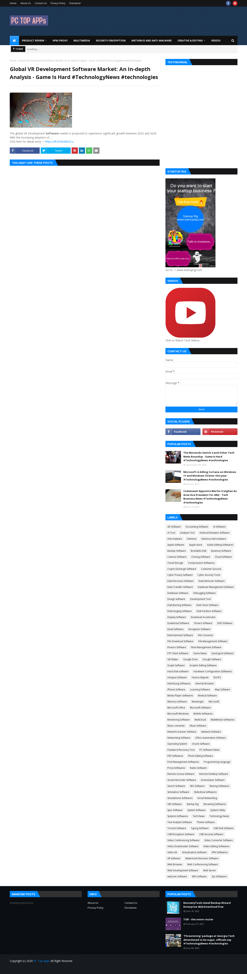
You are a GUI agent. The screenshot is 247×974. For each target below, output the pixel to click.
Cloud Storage (175, 563)
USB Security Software (211, 834)
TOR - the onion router (198, 919)
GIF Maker (172, 659)
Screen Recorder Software (181, 780)
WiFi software (199, 876)
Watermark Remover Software (201, 858)
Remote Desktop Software (213, 774)
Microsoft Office (176, 707)
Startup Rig (193, 804)
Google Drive (190, 659)
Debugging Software (204, 593)
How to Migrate (200, 677)
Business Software (221, 550)
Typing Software (200, 828)
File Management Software (212, 641)
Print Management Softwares (183, 762)
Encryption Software (199, 629)
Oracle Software (201, 743)
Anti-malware (174, 538)
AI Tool (171, 532)
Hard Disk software (178, 671)
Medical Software (207, 695)
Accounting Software (197, 526)
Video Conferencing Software (183, 840)
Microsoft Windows (178, 713)
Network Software (211, 731)
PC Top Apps (41, 961)
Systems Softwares (177, 816)
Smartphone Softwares (180, 798)
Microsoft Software (200, 707)
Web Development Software (182, 870)
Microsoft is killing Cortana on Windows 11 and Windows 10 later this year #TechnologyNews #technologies (209, 475)
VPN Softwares (220, 852)
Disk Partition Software (209, 611)
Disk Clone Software (207, 605)
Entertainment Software (180, 635)
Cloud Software (223, 556)
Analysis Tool (187, 532)
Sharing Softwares (219, 786)
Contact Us (41, 3)
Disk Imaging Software (179, 611)
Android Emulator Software (214, 532)
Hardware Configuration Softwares (212, 671)
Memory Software (177, 701)
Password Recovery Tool (181, 749)
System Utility (217, 810)
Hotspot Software (177, 677)
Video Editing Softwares (216, 846)
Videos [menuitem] (216, 40)
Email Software (175, 629)
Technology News (219, 816)
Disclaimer (75, 3)
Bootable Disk (198, 550)
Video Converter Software (218, 840)
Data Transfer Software (180, 587)
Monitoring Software (178, 719)
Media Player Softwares (180, 695)
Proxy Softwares (176, 768)
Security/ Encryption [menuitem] (111, 40)
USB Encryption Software (180, 834)
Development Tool (200, 599)
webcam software (177, 876)
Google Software (212, 659)
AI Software (219, 526)
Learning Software (200, 689)
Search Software (176, 786)
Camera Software (176, 556)
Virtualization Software (194, 852)
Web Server (209, 870)
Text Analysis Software (179, 822)
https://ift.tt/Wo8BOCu (59, 141)
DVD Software (224, 623)
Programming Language (217, 762)
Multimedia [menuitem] (82, 40)
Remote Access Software (180, 774)
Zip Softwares (219, 876)
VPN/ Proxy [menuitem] (60, 40)
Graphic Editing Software (203, 665)
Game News (200, 653)
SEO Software (197, 786)
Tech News (199, 816)
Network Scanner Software (181, 731)
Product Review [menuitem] (33, 40)
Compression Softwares (201, 563)
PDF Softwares (175, 755)
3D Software (174, 526)
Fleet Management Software (206, 647)
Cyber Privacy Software (180, 575)
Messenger (198, 701)
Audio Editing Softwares (220, 544)
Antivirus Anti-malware (213, 538)
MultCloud (200, 719)
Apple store (195, 544)
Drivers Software (203, 623)
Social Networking (207, 798)
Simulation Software (178, 792)
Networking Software (178, 737)
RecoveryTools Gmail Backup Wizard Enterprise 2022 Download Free (207, 904)
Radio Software (198, 768)
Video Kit (172, 852)
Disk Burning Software (179, 605)
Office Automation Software (210, 737)
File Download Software (180, 641)
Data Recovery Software (180, 581)
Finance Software (176, 647)
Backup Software (176, 550)
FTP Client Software (177, 653)
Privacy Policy (58, 3)
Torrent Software (176, 828)
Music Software (198, 725)
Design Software (176, 599)
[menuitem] (14, 40)
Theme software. (206, 822)
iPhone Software (176, 689)
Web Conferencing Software (202, 864)
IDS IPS (217, 677)
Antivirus (191, 538)
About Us (25, 3)
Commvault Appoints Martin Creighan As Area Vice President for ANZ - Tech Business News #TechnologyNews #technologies (210, 496)
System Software (196, 810)
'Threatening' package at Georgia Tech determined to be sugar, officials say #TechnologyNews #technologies (209, 939)
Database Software (177, 593)
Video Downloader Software (183, 846)
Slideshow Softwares (205, 792)
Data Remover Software (212, 581)
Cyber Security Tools (209, 575)
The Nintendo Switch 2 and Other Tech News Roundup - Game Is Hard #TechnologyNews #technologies (208, 456)
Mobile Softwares (203, 713)
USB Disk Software (224, 828)
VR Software (173, 858)
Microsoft (214, 701)
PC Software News (209, 749)
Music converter (176, 725)
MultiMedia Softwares (222, 719)
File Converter (205, 635)
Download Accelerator (203, 617)
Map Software (222, 689)
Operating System (177, 743)
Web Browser (174, 864)
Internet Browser (204, 683)
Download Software (178, 623)
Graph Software (176, 665)
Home (13, 3)
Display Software (176, 617)
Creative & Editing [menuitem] (190, 40)
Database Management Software (216, 587)
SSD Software (174, 804)
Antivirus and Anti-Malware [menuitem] (151, 40)
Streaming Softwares (214, 804)
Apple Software (175, 544)
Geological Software (222, 653)
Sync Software (175, 810)
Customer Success (211, 569)
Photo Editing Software (200, 755)
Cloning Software (200, 556)
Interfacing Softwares (179, 683)
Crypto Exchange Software (181, 569)
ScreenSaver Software (213, 780)
